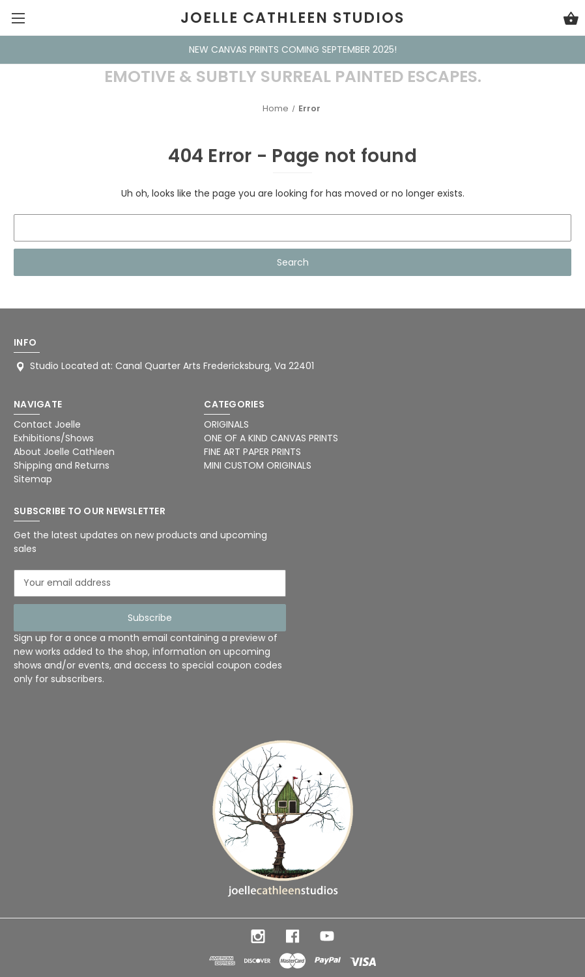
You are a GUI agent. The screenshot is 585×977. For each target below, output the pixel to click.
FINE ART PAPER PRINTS (252, 451)
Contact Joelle (47, 424)
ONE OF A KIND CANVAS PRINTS (271, 438)
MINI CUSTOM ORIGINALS (257, 465)
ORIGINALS (226, 424)
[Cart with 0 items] (571, 20)
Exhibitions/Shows (54, 438)
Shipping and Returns (61, 465)
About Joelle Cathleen (64, 451)
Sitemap (33, 479)
